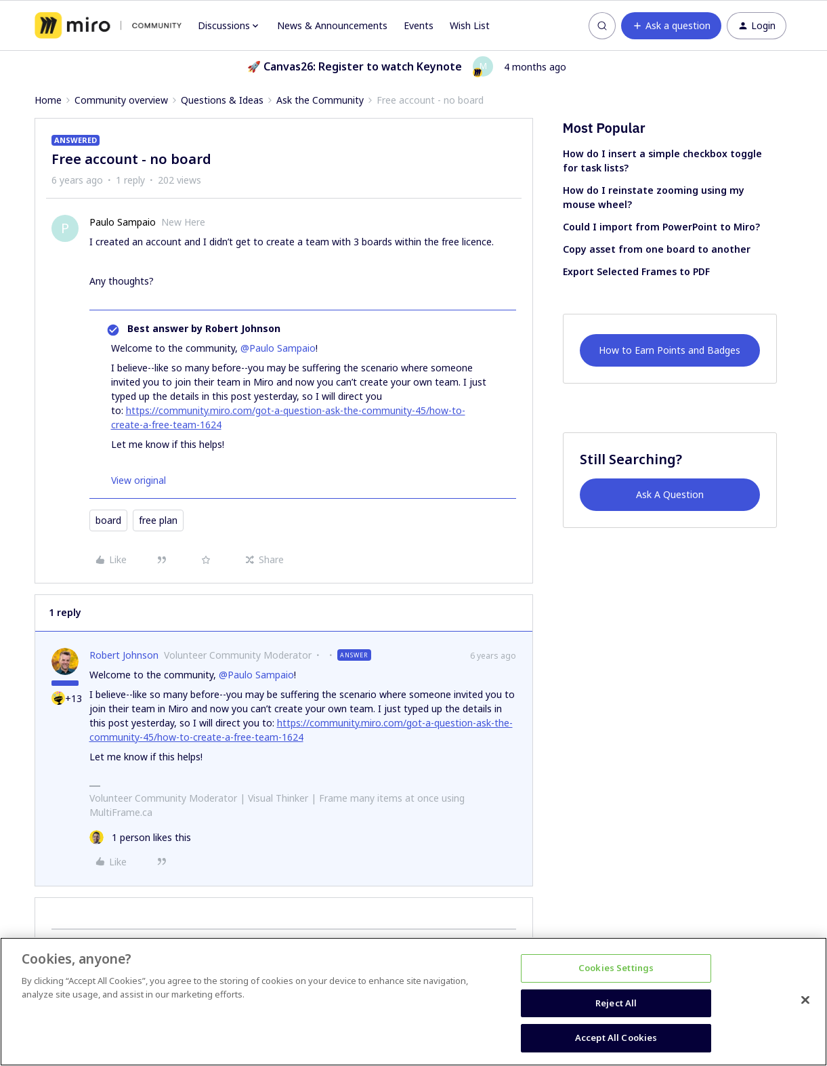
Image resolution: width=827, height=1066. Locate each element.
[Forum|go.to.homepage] (108, 25)
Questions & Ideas (222, 100)
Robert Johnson (123, 655)
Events (418, 25)
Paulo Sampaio (122, 222)
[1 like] (140, 837)
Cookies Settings (616, 968)
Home (48, 100)
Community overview (121, 100)
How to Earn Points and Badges (669, 350)
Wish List (470, 25)
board (108, 520)
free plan (158, 520)
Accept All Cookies (616, 1037)
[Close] (805, 1000)
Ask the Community (320, 100)
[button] (671, 25)
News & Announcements (332, 25)
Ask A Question (670, 494)
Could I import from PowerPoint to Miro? (661, 226)
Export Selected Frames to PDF (636, 271)
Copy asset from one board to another (656, 249)
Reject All (616, 1003)
